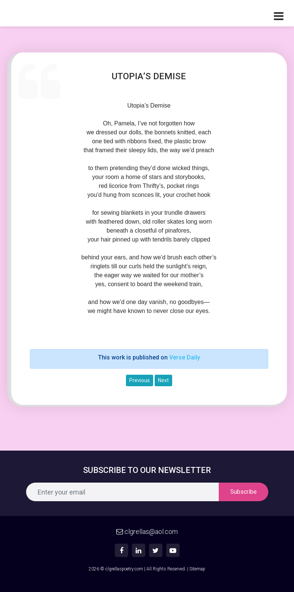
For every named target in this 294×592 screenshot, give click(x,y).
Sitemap (197, 569)
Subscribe (243, 491)
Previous (139, 380)
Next (163, 380)
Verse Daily (184, 357)
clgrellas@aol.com (147, 531)
